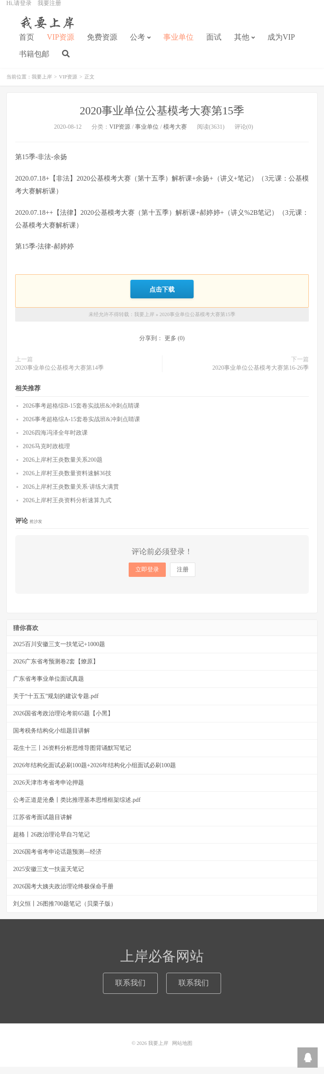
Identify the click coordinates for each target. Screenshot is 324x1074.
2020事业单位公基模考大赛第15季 (162, 120)
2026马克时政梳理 (46, 453)
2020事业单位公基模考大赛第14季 (59, 375)
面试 (213, 45)
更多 (170, 346)
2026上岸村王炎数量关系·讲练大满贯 (71, 494)
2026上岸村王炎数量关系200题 (63, 467)
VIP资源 (60, 45)
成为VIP (281, 45)
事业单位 (178, 45)
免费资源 (102, 45)
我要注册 (49, 11)
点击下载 (162, 297)
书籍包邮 (34, 61)
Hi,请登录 (19, 11)
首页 (26, 45)
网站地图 (182, 1050)
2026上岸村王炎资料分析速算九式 (67, 507)
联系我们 (130, 990)
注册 (183, 577)
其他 (241, 45)
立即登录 (147, 577)
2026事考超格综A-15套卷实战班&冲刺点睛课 (81, 426)
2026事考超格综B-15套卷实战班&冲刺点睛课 (81, 413)
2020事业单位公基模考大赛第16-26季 (260, 375)
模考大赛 (175, 136)
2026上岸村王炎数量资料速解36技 (67, 480)
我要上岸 (45, 30)
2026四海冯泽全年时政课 (55, 440)
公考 (137, 45)
